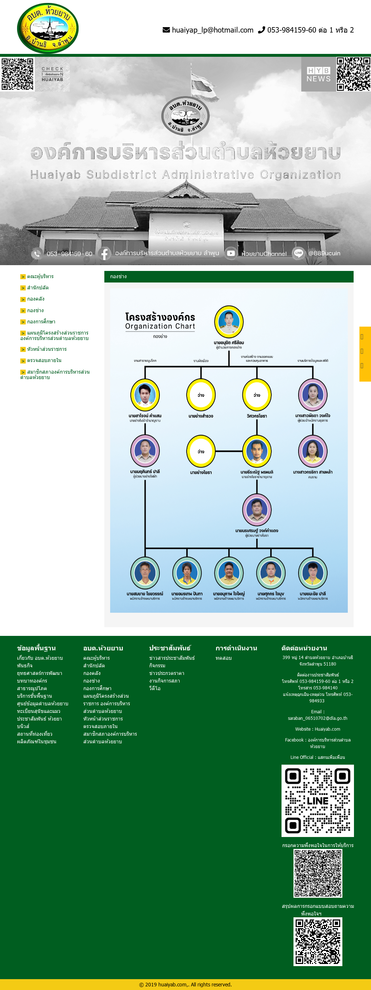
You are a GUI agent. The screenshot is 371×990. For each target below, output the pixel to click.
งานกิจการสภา (164, 680)
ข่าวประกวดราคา (166, 673)
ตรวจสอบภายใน (41, 360)
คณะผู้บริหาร (37, 276)
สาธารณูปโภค (32, 688)
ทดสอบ (224, 658)
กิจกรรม (157, 665)
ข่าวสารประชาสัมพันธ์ (172, 658)
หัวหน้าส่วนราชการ (43, 349)
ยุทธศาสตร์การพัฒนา (39, 673)
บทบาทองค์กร (32, 680)
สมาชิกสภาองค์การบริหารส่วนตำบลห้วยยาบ (55, 374)
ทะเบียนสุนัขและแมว (39, 711)
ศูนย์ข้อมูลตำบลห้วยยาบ (42, 703)
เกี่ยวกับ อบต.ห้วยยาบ (40, 658)
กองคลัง (32, 299)
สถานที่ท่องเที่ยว (35, 734)
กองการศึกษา (37, 321)
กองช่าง (32, 310)
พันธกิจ (25, 665)
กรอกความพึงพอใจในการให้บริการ (318, 845)
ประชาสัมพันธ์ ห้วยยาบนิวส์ (39, 722)
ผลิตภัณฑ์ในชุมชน (37, 741)
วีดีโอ (155, 688)
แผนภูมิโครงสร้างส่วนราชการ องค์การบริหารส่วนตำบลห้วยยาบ (54, 335)
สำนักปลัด (34, 287)
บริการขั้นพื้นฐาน (34, 696)
